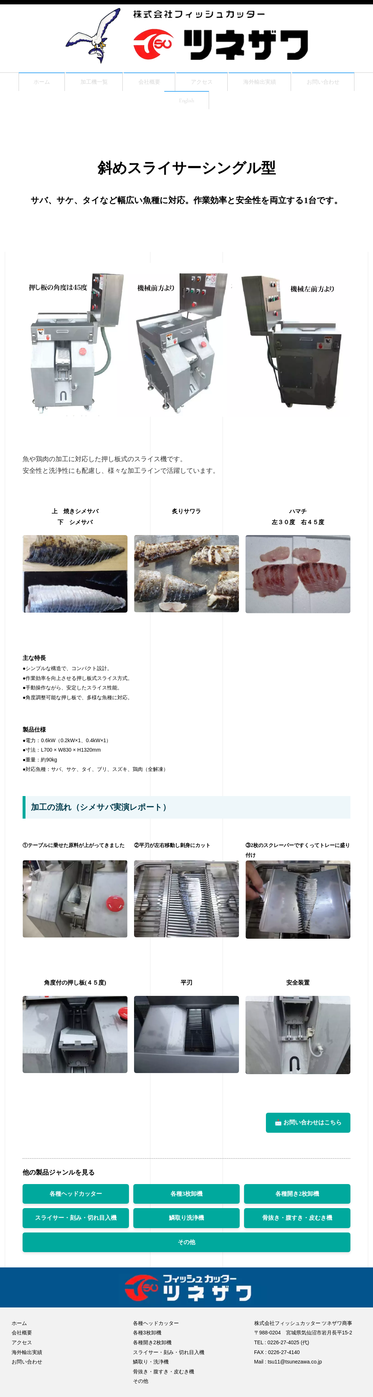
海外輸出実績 (265, 83)
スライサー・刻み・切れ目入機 (76, 1222)
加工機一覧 (84, 83)
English (186, 104)
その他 (186, 1246)
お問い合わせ (335, 83)
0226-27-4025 (283, 1342)
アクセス (202, 83)
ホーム (28, 83)
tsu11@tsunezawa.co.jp (295, 1362)
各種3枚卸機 (186, 1198)
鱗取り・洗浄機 (151, 1362)
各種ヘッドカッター (76, 1198)
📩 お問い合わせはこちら (308, 1127)
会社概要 (145, 83)
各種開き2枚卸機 (297, 1198)
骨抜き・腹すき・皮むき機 (297, 1222)
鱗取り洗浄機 (186, 1222)
